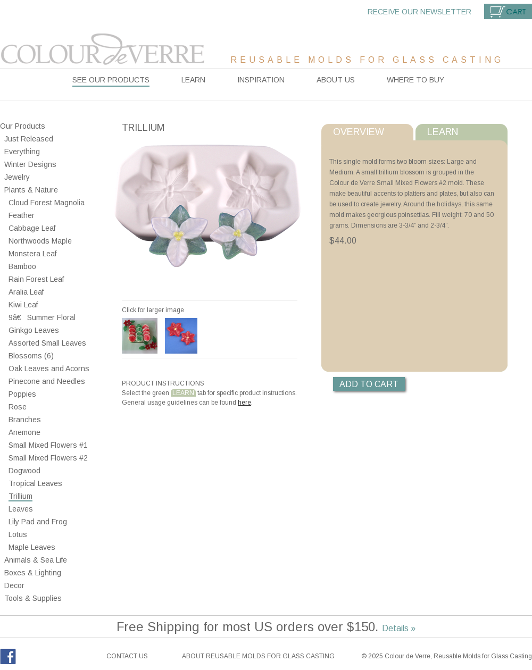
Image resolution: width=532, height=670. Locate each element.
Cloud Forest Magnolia (47, 202)
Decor (14, 585)
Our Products (22, 126)
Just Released (28, 139)
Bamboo (22, 266)
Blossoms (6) (31, 355)
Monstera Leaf (32, 253)
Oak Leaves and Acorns (49, 368)
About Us (336, 80)
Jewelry (17, 177)
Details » (398, 628)
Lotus (18, 534)
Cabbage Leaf (32, 228)
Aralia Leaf (26, 292)
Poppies (22, 394)
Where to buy (415, 80)
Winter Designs (30, 164)
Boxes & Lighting (32, 572)
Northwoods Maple (40, 241)
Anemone (24, 432)
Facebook (8, 656)
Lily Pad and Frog (38, 521)
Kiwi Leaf (23, 304)
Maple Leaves (32, 547)
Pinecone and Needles (47, 381)
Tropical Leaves (35, 483)
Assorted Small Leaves (47, 343)
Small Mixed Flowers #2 (48, 458)
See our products (110, 80)
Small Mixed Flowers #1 (48, 445)
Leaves (21, 509)
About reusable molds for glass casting (258, 656)
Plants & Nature (31, 190)
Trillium (20, 496)
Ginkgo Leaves (34, 330)
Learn (193, 80)
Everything (22, 151)
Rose (18, 407)
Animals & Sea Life (35, 560)
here (244, 402)
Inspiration (261, 80)
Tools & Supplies (33, 598)
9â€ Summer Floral (42, 317)
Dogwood (24, 470)
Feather (22, 215)
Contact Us (127, 656)
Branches (25, 419)
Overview (358, 132)
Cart (508, 11)
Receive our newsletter (419, 11)
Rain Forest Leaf (36, 279)
